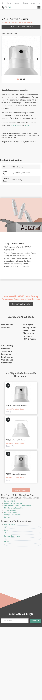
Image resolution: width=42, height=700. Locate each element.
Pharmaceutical (22, 526)
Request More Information (21, 27)
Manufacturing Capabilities (13, 508)
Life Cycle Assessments (12, 515)
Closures (22, 543)
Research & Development (13, 503)
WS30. (27, 125)
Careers (25, 3)
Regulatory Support (11, 512)
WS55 (19, 125)
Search (35, 621)
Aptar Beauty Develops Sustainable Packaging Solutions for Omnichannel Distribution (10, 354)
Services (7, 517)
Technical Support (10, 510)
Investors (33, 3)
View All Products (21, 490)
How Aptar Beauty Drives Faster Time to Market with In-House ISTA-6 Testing (32, 331)
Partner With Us (9, 501)
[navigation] (5, 59)
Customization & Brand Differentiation (17, 506)
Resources (17, 3)
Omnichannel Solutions (10, 326)
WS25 (13, 125)
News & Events (6, 3)
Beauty (22, 532)
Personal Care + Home (22, 538)
